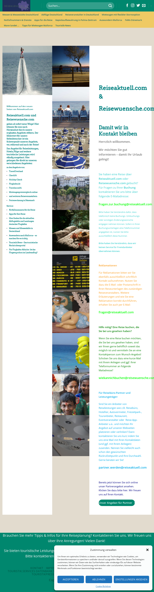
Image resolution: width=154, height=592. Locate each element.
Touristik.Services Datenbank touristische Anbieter (47, 571)
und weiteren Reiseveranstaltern (23, 196)
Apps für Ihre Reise (17, 214)
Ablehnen (98, 579)
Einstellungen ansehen (131, 579)
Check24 (13, 175)
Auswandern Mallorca (111, 20)
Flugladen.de (15, 184)
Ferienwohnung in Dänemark (22, 200)
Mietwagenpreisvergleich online (23, 192)
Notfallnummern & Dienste (17, 20)
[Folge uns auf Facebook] (127, 6)
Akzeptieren (71, 579)
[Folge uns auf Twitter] (138, 6)
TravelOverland (16, 171)
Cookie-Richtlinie (103, 586)
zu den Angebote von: (16, 167)
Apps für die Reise (43, 20)
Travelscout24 (15, 188)
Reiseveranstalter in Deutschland (82, 14)
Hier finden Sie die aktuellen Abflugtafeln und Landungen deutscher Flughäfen (21, 221)
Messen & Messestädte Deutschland (20, 14)
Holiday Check (15, 180)
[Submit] (110, 5)
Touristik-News (63, 25)
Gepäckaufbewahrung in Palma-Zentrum (76, 20)
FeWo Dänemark (133, 20)
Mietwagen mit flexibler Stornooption (121, 14)
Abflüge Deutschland (51, 14)
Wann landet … (11, 25)
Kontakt (36, 568)
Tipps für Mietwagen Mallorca (37, 25)
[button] (147, 549)
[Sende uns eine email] (143, 6)
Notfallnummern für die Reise (22, 210)
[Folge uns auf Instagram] (132, 6)
